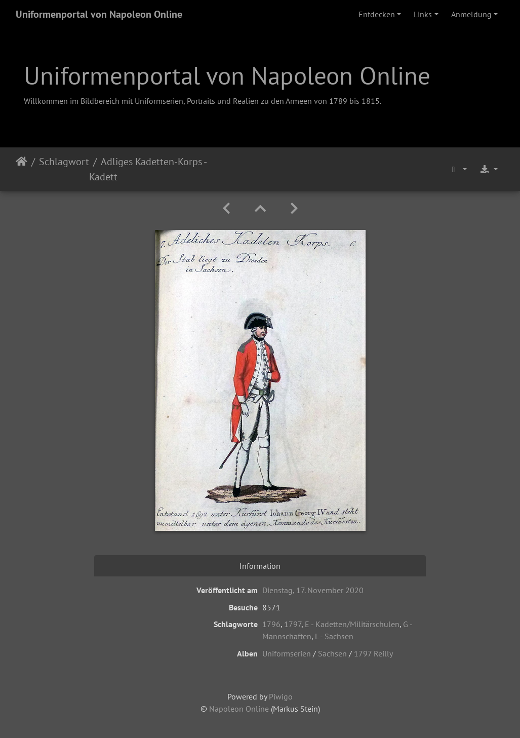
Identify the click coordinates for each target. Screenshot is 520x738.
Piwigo (281, 696)
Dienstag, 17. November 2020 (313, 590)
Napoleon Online (239, 709)
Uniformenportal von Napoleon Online (99, 14)
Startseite (21, 169)
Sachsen (332, 653)
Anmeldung (471, 14)
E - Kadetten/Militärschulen (352, 624)
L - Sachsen (334, 636)
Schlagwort (64, 161)
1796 (271, 624)
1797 (292, 624)
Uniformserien (286, 653)
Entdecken (376, 14)
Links (423, 14)
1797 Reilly (373, 653)
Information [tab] (260, 566)
